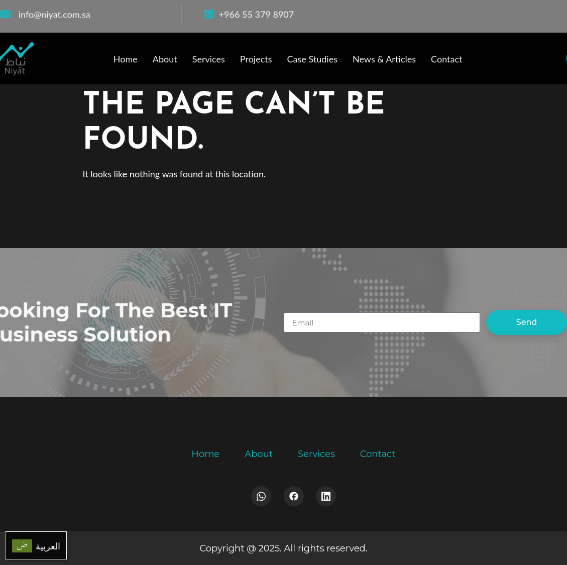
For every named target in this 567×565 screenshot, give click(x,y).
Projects (256, 60)
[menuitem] (36, 545)
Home (126, 60)
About (165, 60)
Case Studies (312, 60)
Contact (446, 60)
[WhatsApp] (534, 12)
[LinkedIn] (556, 12)
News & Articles (384, 60)
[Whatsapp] (261, 496)
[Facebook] (512, 12)
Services (208, 60)
